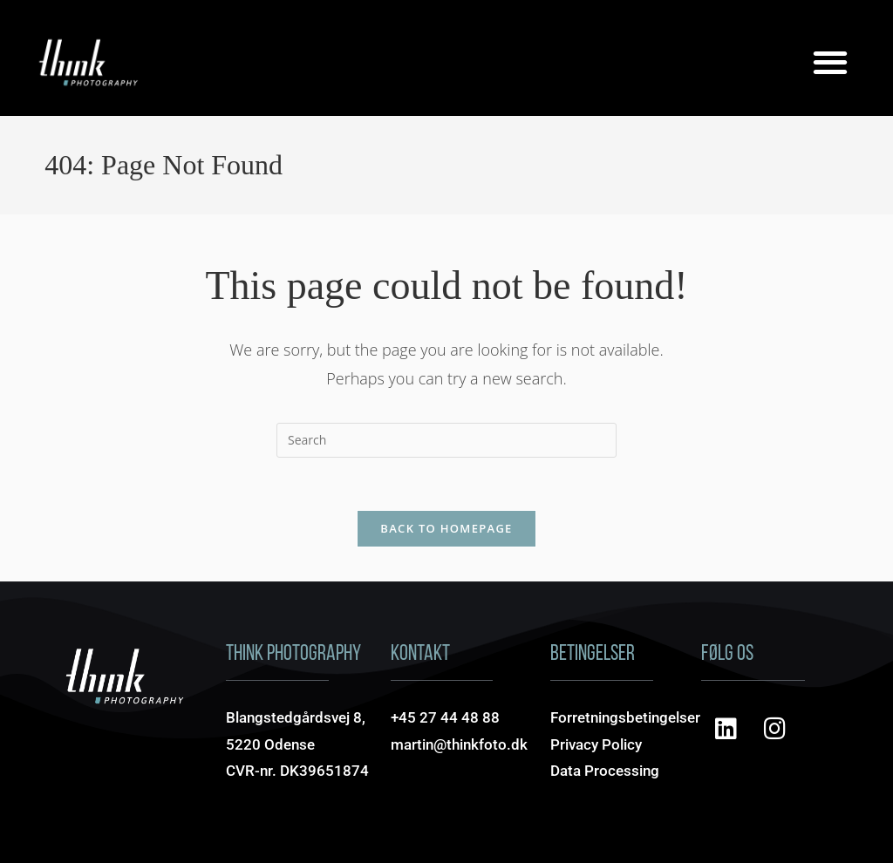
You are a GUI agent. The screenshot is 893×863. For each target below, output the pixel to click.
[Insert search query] (446, 440)
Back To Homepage (446, 528)
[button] (830, 61)
